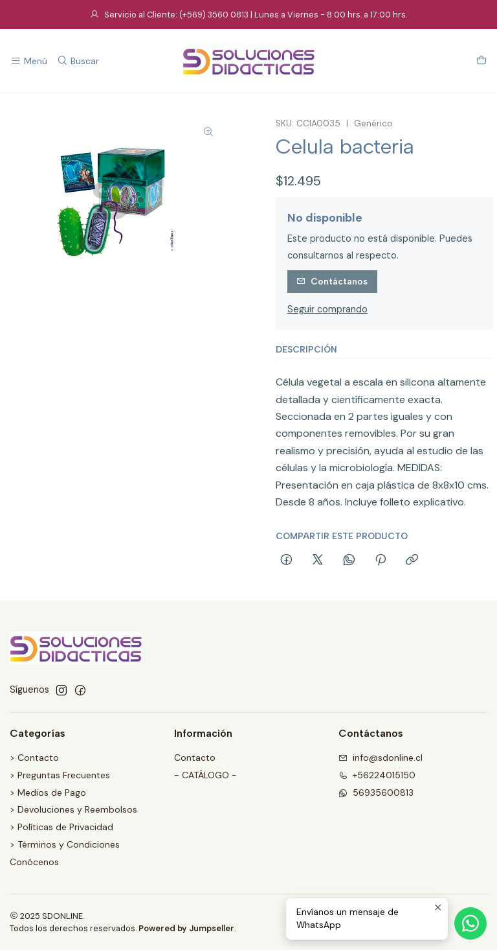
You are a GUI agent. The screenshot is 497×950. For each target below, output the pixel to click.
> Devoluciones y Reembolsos (73, 809)
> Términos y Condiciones (65, 844)
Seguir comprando (327, 309)
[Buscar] (77, 61)
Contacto (194, 757)
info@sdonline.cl (380, 757)
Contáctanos (332, 281)
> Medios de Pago (48, 792)
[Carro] (481, 61)
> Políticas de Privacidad (61, 827)
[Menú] (29, 61)
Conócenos (34, 862)
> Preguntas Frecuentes (60, 775)
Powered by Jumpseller (186, 928)
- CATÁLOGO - (205, 775)
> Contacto (34, 757)
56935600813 (376, 792)
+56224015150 (376, 775)
